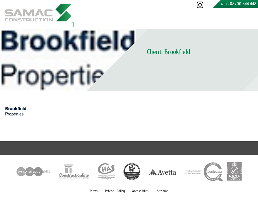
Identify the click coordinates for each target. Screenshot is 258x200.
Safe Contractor (132, 171)
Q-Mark (213, 171)
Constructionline (74, 171)
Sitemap (163, 191)
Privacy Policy (115, 191)
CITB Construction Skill (33, 171)
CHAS (106, 171)
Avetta (162, 171)
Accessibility (141, 191)
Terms (93, 191)
